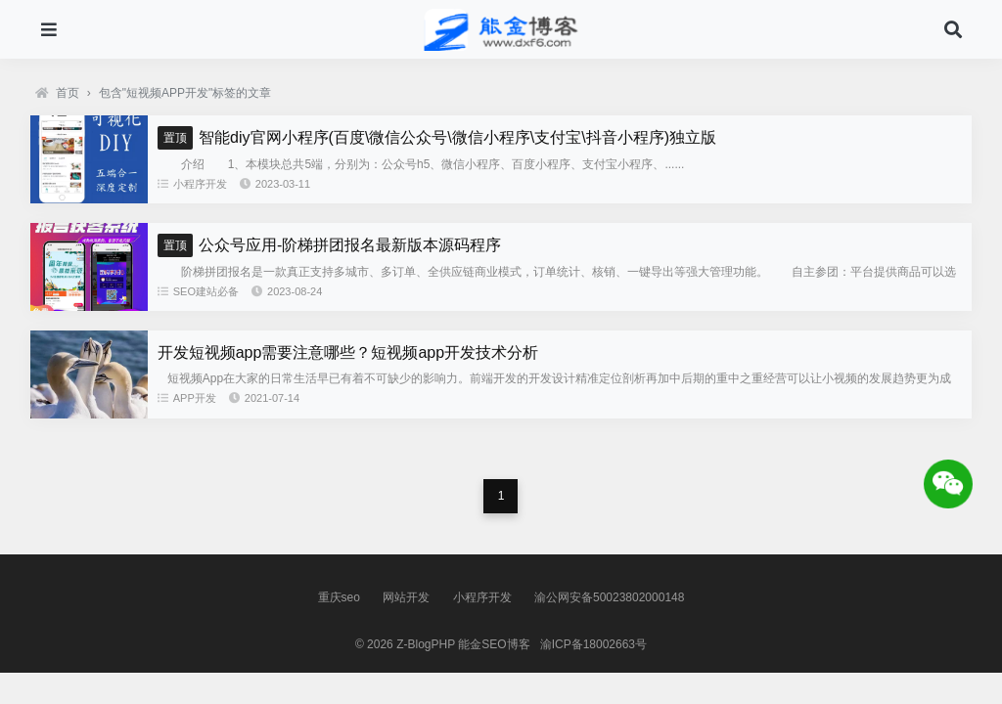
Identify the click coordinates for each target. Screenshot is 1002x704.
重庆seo (339, 597)
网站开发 (406, 597)
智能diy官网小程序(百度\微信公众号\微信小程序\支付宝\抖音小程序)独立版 (437, 137)
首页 (57, 93)
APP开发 (187, 398)
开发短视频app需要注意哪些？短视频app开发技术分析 (348, 352)
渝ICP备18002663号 (593, 644)
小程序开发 (192, 184)
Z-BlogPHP (425, 644)
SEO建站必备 (198, 291)
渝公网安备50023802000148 (609, 597)
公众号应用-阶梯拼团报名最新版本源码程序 (330, 245)
